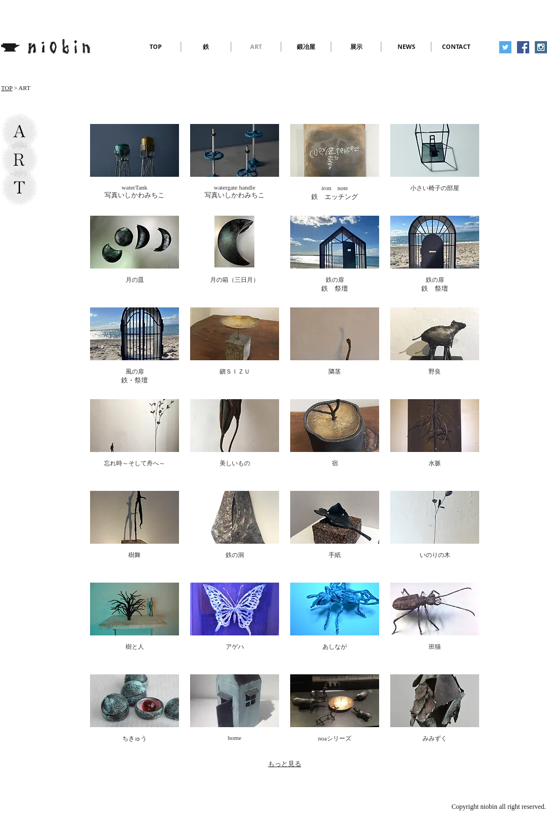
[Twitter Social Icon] (505, 47)
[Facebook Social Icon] (523, 47)
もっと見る (284, 764)
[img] (134, 164)
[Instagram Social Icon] (541, 47)
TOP (6, 88)
